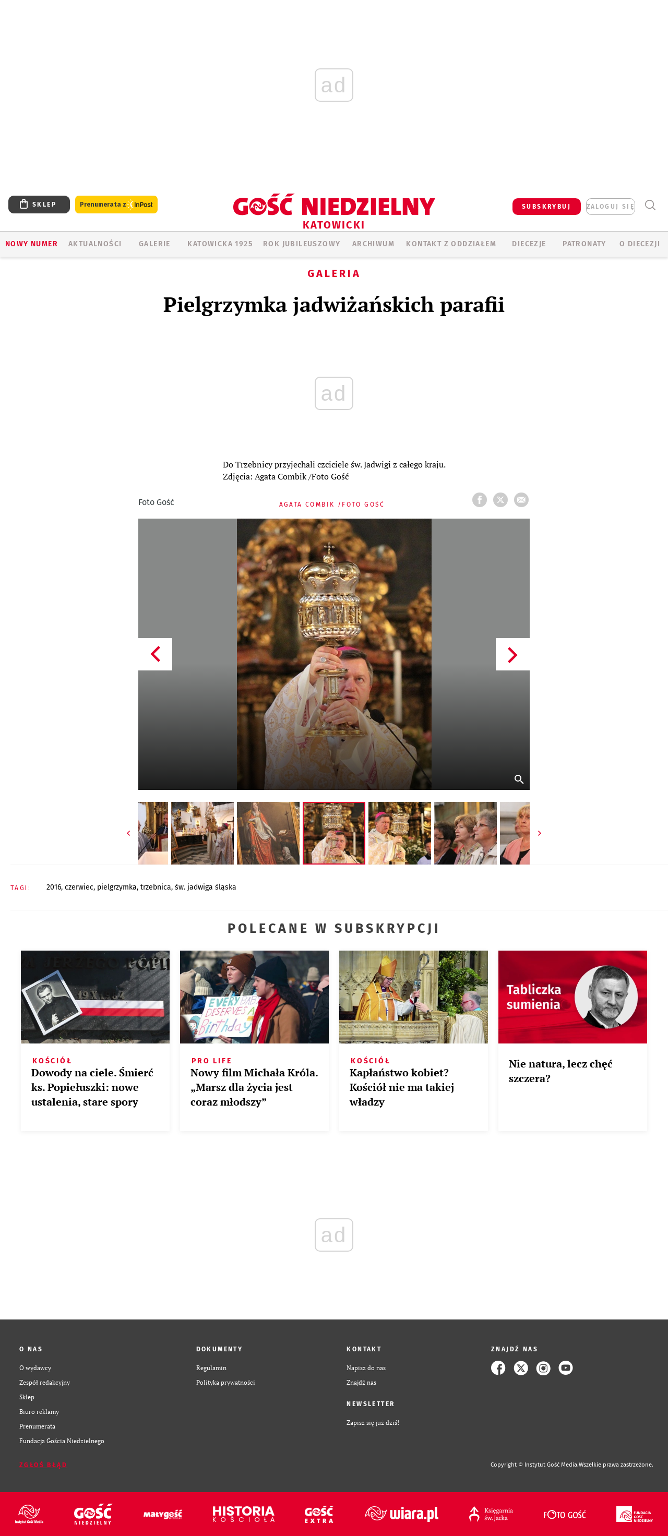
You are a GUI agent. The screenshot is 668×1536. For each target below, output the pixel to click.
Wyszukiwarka (650, 205)
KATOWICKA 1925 (220, 243)
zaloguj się (611, 206)
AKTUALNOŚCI (95, 243)
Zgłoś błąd (43, 1465)
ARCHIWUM (373, 243)
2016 (53, 887)
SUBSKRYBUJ (546, 206)
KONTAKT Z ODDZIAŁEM (451, 243)
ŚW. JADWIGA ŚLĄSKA (205, 887)
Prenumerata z (116, 205)
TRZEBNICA (155, 887)
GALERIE (155, 243)
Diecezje (529, 243)
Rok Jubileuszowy (301, 243)
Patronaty (584, 243)
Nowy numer (31, 243)
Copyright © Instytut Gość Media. (535, 1464)
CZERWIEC (79, 887)
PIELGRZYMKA (117, 887)
